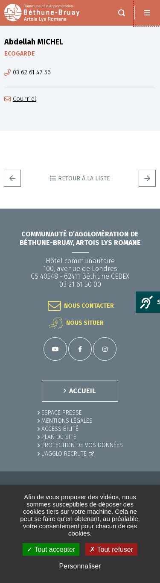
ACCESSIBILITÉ (60, 429)
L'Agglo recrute (64, 453)
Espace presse (61, 412)
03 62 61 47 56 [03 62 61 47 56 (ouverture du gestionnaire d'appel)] (32, 72)
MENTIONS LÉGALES (67, 420)
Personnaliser (80, 566)
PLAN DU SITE (58, 437)
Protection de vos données (82, 445)
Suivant (147, 178)
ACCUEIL (82, 391)
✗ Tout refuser (111, 549)
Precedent (12, 178)
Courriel (24, 99)
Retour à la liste (84, 178)
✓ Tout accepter (51, 549)
